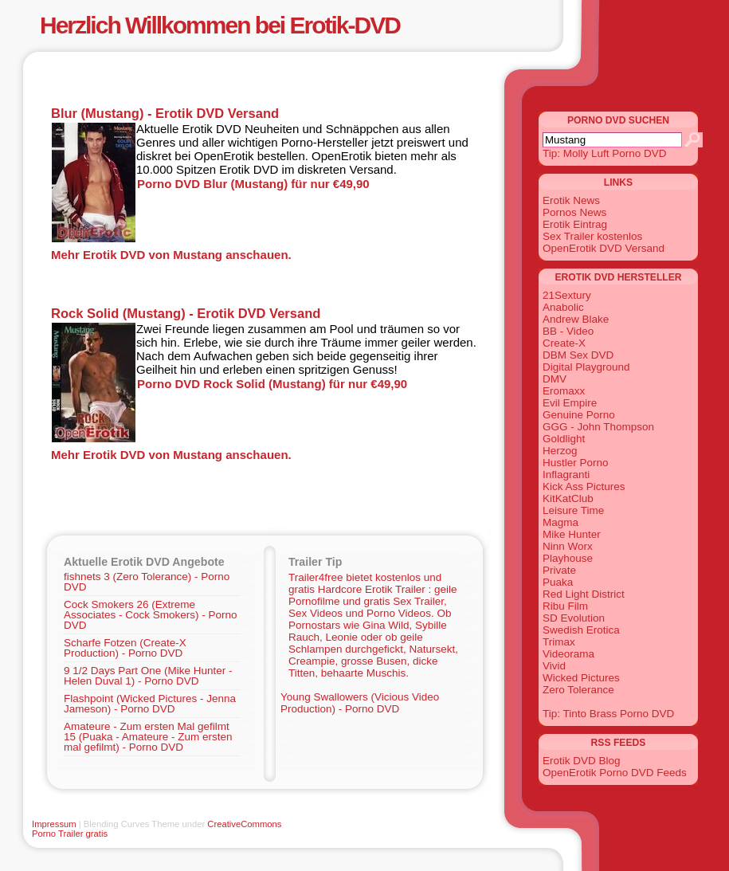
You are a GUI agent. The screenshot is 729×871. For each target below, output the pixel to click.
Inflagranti (566, 475)
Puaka (558, 582)
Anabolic (563, 307)
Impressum (54, 824)
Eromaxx (564, 391)
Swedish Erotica (581, 630)
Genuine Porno (579, 415)
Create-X (564, 343)
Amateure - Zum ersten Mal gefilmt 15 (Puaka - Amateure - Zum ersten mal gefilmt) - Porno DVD (148, 736)
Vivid (554, 666)
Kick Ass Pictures (584, 486)
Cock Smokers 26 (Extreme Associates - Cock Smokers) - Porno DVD (150, 614)
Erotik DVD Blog (582, 761)
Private (559, 570)
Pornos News (574, 212)
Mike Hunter (572, 534)
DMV (554, 379)
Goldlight (564, 439)
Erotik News (571, 200)
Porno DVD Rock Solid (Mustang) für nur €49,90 (272, 383)
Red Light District (584, 594)
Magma (560, 522)
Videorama (568, 654)
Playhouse (568, 558)
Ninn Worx (568, 546)
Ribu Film (565, 606)
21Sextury (567, 295)
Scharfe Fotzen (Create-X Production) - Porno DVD (125, 648)
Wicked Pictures (581, 678)
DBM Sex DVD (578, 355)
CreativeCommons (244, 824)
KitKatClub (568, 498)
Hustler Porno (576, 463)
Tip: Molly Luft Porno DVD (605, 153)
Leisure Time (573, 510)
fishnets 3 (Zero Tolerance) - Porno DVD (146, 582)
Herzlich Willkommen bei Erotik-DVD (220, 25)
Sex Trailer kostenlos (592, 236)
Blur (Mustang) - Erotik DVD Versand (165, 113)
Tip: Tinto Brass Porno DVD (608, 714)
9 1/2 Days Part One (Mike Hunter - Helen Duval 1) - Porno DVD (148, 676)
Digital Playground (586, 367)
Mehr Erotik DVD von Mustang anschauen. (171, 254)
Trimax (559, 642)
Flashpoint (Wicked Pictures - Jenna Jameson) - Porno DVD (150, 703)
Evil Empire (570, 403)
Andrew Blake (576, 319)
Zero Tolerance (578, 690)
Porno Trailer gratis (70, 833)
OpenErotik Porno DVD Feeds (615, 773)
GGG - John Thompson (598, 427)
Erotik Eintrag (575, 224)
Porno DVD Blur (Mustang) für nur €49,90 (253, 183)
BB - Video (568, 331)
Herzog (560, 451)
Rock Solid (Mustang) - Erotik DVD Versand (185, 313)
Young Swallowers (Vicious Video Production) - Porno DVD (359, 703)
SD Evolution (574, 618)
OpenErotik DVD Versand (603, 248)
